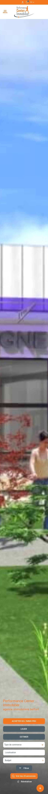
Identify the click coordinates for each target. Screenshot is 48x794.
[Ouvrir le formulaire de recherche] (24, 771)
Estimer (24, 739)
